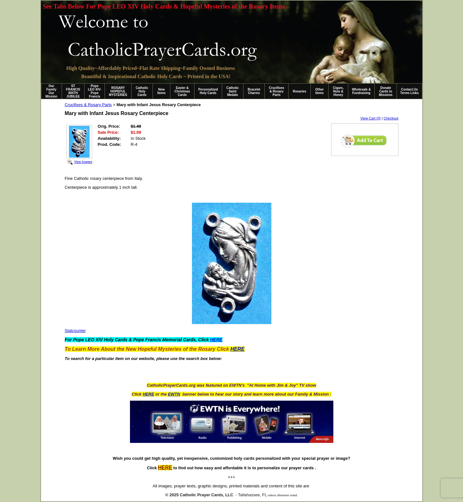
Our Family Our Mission (51, 91)
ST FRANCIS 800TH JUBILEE (73, 91)
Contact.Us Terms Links (409, 91)
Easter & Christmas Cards (182, 91)
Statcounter (75, 330)
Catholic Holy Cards (142, 91)
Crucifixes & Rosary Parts (276, 91)
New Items (161, 91)
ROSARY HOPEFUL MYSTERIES (118, 91)
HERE (148, 394)
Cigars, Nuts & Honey (338, 91)
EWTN (174, 394)
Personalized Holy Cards (208, 91)
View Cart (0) (370, 118)
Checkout (391, 118)
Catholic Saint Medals (232, 91)
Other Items (319, 91)
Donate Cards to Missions (385, 91)
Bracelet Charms (254, 91)
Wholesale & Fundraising (361, 91)
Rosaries (299, 91)
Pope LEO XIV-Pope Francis (94, 91)
